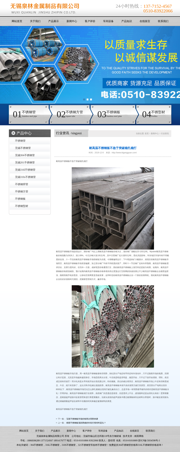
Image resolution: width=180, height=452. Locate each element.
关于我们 (35, 21)
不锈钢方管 (21, 191)
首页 (147, 133)
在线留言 (145, 21)
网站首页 (17, 21)
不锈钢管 (20, 140)
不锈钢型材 (21, 206)
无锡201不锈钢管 (25, 162)
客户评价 (90, 21)
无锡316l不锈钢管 (25, 169)
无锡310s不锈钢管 (25, 177)
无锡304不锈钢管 (25, 155)
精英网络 (139, 436)
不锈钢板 (20, 198)
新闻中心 (72, 21)
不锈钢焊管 (21, 184)
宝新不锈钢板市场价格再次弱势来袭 (82, 419)
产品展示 (53, 21)
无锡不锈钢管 (23, 148)
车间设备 (108, 21)
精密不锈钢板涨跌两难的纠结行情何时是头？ (86, 423)
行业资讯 (165, 133)
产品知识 (126, 21)
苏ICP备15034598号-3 (149, 440)
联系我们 (163, 21)
